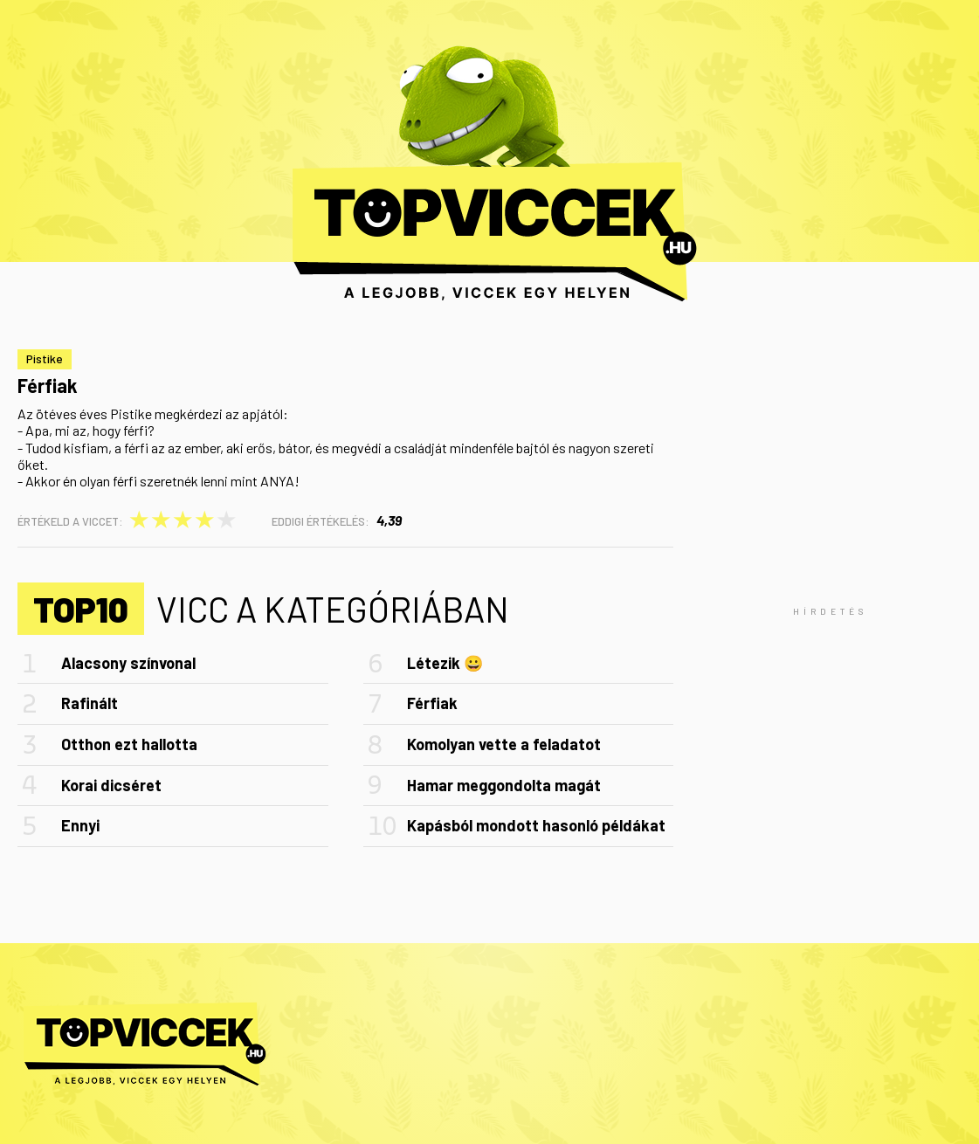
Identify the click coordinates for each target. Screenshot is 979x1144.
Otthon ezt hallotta (129, 744)
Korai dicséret (111, 785)
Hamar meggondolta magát (504, 785)
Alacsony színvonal (128, 662)
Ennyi (80, 825)
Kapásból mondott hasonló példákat (536, 825)
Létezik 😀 (445, 662)
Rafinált (89, 703)
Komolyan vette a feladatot (504, 744)
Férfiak (432, 703)
